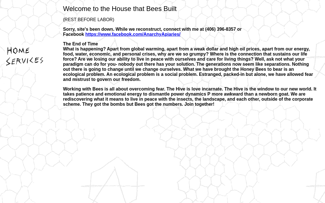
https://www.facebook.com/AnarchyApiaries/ (132, 34)
